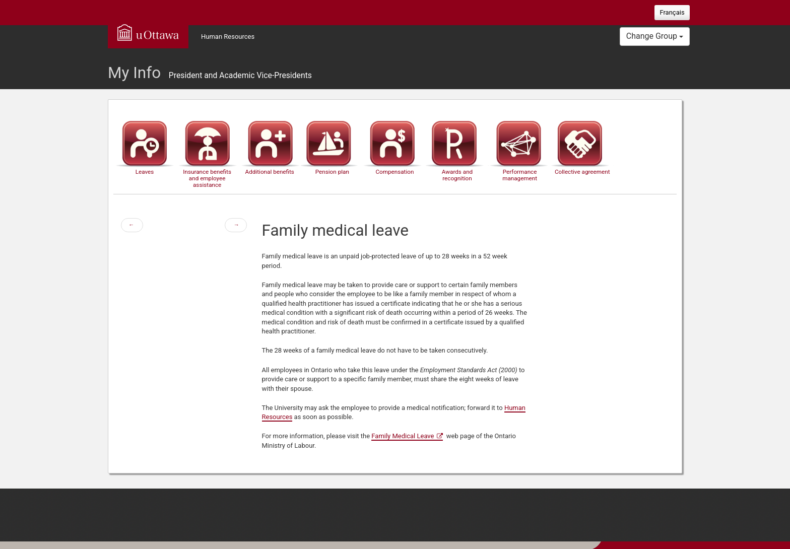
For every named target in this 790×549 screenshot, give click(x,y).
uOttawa (148, 32)
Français (672, 12)
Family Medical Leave (402, 436)
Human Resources (227, 36)
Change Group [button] (654, 36)
